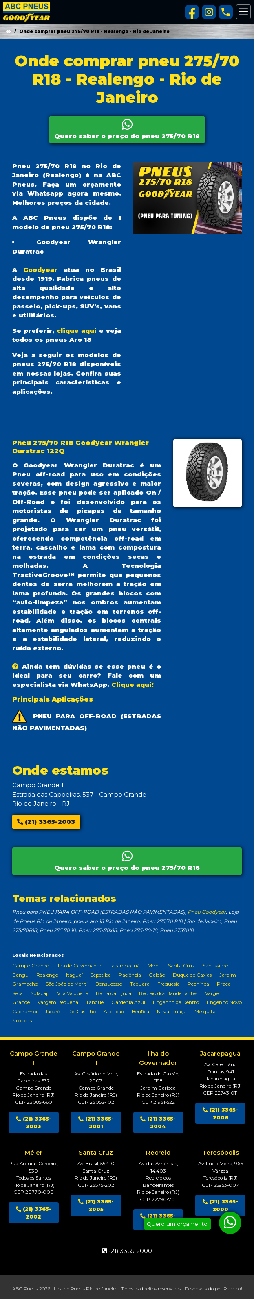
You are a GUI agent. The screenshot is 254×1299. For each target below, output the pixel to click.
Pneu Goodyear (207, 912)
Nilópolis (22, 1020)
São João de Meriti (67, 984)
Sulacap (40, 993)
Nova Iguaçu (172, 1011)
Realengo (47, 975)
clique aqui (77, 331)
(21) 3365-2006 (220, 1114)
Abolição (114, 1011)
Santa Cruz (181, 965)
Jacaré (52, 1011)
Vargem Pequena (58, 1002)
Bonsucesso (108, 984)
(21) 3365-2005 (96, 1205)
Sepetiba (101, 975)
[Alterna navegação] (243, 11)
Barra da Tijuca (113, 993)
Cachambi (24, 1011)
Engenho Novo (224, 1002)
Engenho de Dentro (176, 1002)
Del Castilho (82, 1011)
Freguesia (168, 984)
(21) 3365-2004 (158, 1123)
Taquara (140, 984)
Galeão (157, 975)
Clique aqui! (132, 685)
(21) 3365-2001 (96, 1123)
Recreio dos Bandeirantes (168, 993)
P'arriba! (232, 1289)
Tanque (95, 1002)
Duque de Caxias (192, 975)
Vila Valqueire (72, 993)
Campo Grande (30, 965)
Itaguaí (74, 975)
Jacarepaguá (124, 965)
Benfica (140, 1011)
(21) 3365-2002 (33, 1213)
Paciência (130, 975)
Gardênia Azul (128, 1002)
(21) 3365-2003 (46, 821)
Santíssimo (215, 965)
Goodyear (40, 270)
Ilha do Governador (79, 965)
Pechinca (198, 984)
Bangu (20, 975)
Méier (154, 965)
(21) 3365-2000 (220, 1205)
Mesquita (205, 1011)
